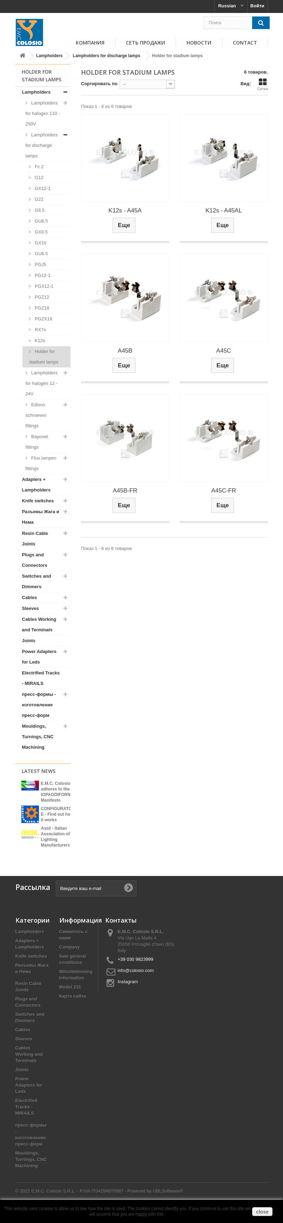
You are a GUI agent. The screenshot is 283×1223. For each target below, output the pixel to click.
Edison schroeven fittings (36, 415)
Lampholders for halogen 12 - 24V (42, 383)
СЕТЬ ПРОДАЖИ (145, 42)
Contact (245, 42)
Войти (257, 5)
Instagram (128, 994)
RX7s (40, 329)
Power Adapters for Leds (39, 657)
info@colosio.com (136, 983)
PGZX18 (43, 318)
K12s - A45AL (223, 210)
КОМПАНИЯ (90, 42)
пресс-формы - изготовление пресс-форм (39, 705)
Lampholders (49, 55)
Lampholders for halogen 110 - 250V (43, 113)
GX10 (40, 242)
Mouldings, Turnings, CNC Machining (38, 736)
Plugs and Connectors (34, 560)
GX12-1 (42, 188)
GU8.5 (41, 221)
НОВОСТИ (199, 42)
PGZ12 (41, 297)
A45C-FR (223, 490)
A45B (125, 350)
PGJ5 (40, 264)
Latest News (38, 771)
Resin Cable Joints (35, 538)
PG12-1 (42, 275)
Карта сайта (72, 1009)
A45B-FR (125, 490)
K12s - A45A (125, 210)
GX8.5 (41, 232)
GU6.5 (41, 253)
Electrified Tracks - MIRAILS (41, 678)
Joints (28, 640)
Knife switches (38, 500)
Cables (29, 597)
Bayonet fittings (37, 442)
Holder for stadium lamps (44, 357)
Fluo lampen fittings (41, 463)
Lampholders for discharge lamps (107, 55)
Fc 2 (39, 166)
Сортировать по (99, 83)
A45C (223, 350)
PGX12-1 (44, 286)
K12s (39, 340)
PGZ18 (41, 308)
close (262, 1212)
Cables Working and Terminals (39, 624)
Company (69, 960)
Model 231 (70, 1000)
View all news (43, 855)
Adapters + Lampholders (36, 484)
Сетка (262, 84)
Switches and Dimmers (36, 581)
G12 (38, 177)
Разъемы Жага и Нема (40, 517)
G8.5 (39, 210)
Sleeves (30, 608)
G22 (38, 199)
